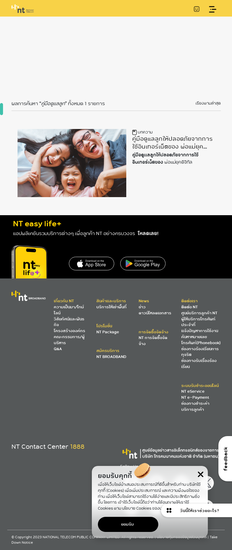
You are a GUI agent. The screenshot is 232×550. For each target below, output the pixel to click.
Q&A (58, 349)
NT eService (193, 391)
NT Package (107, 332)
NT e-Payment (195, 397)
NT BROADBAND (111, 357)
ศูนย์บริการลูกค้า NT (199, 313)
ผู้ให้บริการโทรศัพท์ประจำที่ (198, 322)
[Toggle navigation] (213, 9)
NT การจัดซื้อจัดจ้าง (153, 341)
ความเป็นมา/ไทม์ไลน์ (69, 310)
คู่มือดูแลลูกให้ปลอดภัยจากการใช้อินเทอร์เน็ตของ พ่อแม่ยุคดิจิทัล (172, 146)
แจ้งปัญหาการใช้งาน (199, 331)
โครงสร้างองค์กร (69, 331)
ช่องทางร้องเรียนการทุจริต (200, 352)
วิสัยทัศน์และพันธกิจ (69, 322)
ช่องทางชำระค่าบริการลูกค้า (195, 406)
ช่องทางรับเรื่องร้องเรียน (199, 363)
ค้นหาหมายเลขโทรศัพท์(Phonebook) (201, 340)
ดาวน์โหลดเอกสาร (155, 313)
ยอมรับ (127, 524)
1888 (77, 447)
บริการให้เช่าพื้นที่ (111, 307)
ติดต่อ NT (189, 307)
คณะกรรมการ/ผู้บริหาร (69, 340)
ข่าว (142, 307)
